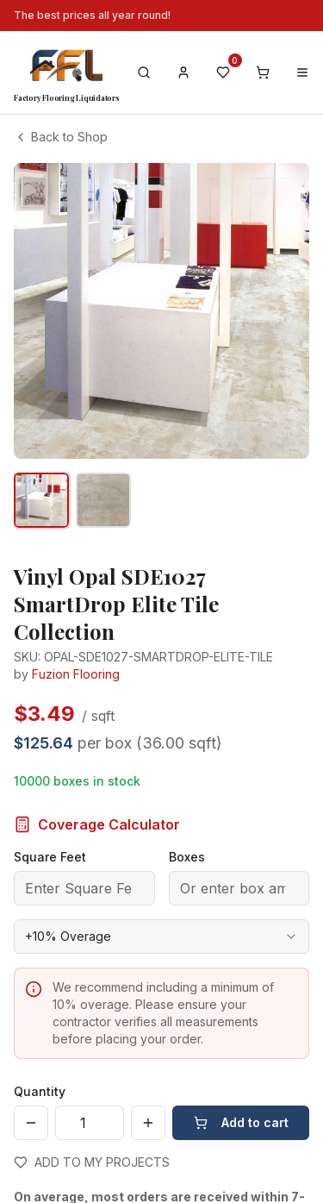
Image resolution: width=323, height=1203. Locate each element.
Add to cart (241, 1122)
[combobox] (161, 936)
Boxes (187, 856)
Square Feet (50, 856)
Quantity (39, 1091)
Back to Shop (61, 136)
